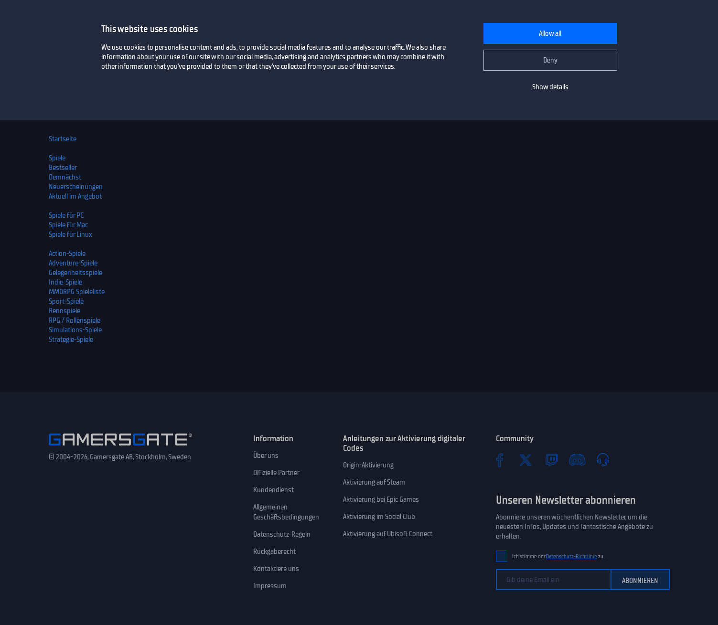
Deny (550, 60)
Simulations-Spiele (75, 330)
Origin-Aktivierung (368, 465)
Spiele (57, 158)
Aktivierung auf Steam (374, 482)
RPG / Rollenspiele (74, 320)
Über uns (266, 455)
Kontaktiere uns (276, 568)
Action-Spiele (67, 253)
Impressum (270, 586)
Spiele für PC (66, 215)
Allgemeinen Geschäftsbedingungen (286, 512)
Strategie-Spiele (71, 339)
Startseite (62, 139)
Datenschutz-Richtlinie (571, 556)
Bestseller (63, 167)
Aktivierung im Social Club (379, 516)
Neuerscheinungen (76, 186)
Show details (550, 87)
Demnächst (65, 177)
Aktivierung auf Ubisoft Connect (387, 534)
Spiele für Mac (68, 225)
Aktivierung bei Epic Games (381, 499)
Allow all (550, 33)
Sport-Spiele (66, 301)
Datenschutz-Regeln (282, 534)
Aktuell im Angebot (75, 196)
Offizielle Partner (276, 472)
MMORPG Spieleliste (77, 292)
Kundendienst (273, 490)
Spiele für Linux (70, 234)
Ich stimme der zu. (558, 556)
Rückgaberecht (274, 551)
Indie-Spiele (65, 282)
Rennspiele (64, 311)
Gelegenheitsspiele (75, 272)
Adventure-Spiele (73, 263)
